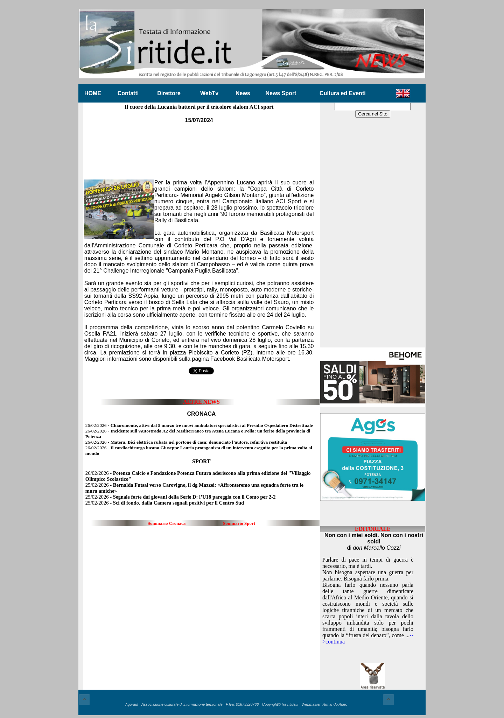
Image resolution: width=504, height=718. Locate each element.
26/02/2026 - (199, 425)
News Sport (280, 93)
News (243, 93)
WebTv (209, 93)
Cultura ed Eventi (343, 93)
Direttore (169, 93)
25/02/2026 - (180, 497)
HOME (92, 93)
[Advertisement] (199, 146)
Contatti (128, 93)
